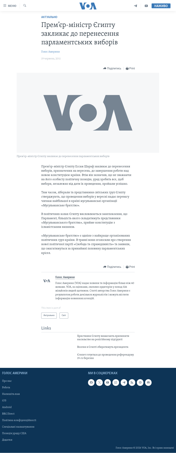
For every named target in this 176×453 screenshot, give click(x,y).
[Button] (112, 68)
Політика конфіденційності (19, 420)
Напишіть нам (11, 394)
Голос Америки (50, 51)
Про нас (7, 381)
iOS (4, 400)
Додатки (7, 440)
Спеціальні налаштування (18, 427)
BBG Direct (8, 413)
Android (7, 407)
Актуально (49, 17)
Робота (6, 387)
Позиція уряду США (14, 433)
